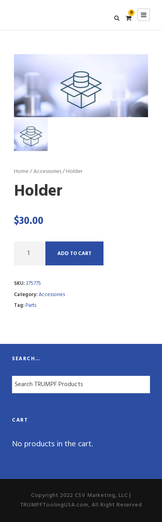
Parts (30, 305)
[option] (81, 85)
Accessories (47, 171)
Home (21, 171)
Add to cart (74, 253)
